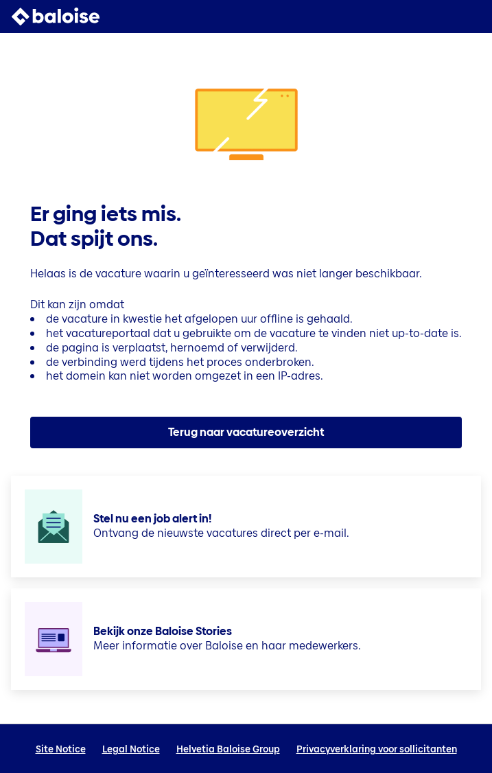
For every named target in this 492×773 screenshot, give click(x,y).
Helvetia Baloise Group (228, 749)
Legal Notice (131, 749)
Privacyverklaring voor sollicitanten (376, 749)
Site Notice (61, 749)
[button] (473, 16)
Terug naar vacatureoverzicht (246, 432)
